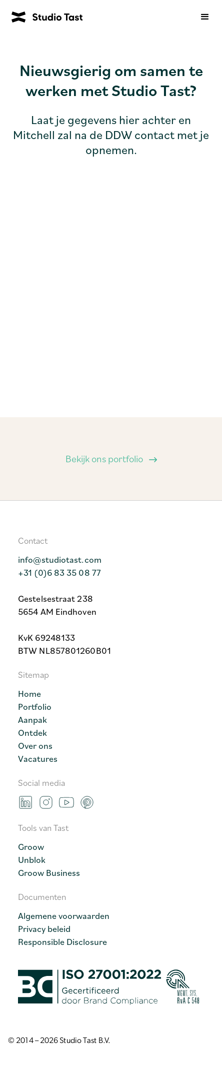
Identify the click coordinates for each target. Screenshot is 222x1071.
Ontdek (32, 732)
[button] (205, 17)
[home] (41, 17)
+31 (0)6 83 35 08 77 (59, 572)
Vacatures (38, 758)
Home (29, 693)
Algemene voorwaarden (64, 915)
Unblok (32, 859)
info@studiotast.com (60, 559)
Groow (31, 846)
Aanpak (32, 719)
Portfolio (35, 706)
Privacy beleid (44, 928)
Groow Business (49, 872)
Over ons (35, 745)
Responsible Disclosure (62, 941)
